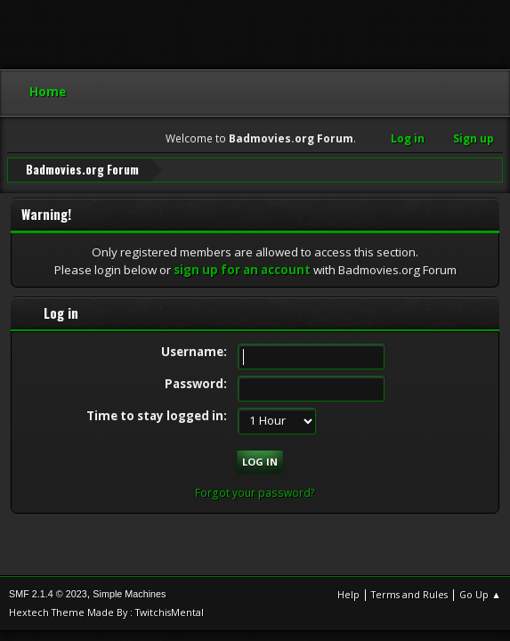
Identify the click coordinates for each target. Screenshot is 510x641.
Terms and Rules (409, 594)
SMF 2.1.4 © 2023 (48, 593)
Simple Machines (129, 593)
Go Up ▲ (480, 594)
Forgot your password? (255, 492)
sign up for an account (242, 270)
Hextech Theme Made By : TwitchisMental (106, 612)
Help (348, 594)
